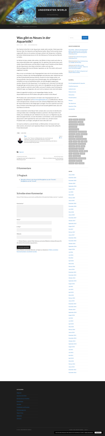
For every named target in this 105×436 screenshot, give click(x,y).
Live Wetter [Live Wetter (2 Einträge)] (71, 146)
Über (18, 133)
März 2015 (71, 295)
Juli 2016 (71, 252)
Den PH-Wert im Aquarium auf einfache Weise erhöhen (78, 71)
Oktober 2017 (72, 220)
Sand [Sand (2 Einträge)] (70, 156)
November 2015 (72, 275)
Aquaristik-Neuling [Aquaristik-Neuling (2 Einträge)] (73, 124)
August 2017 (72, 226)
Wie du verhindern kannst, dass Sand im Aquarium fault (51, 158)
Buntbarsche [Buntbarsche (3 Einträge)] (84, 134)
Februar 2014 (72, 329)
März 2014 (71, 326)
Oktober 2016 (72, 243)
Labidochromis (72, 89)
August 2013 (72, 346)
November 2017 (72, 217)
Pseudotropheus (73, 97)
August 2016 (72, 249)
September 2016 (72, 246)
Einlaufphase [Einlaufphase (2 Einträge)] (72, 139)
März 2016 (71, 263)
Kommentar (20, 203)
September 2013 (72, 343)
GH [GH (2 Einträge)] (79, 141)
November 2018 (72, 206)
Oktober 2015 (72, 278)
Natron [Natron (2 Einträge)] (81, 151)
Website (19, 234)
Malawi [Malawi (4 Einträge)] (82, 146)
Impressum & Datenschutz (29, 26)
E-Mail (19, 226)
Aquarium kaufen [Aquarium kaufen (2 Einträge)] (73, 131)
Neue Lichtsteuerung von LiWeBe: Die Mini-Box (78, 61)
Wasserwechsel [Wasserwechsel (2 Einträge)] (82, 158)
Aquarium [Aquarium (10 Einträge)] (81, 124)
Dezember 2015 (72, 272)
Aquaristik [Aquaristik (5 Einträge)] (80, 122)
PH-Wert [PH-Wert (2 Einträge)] (82, 153)
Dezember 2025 (72, 177)
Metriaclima (71, 94)
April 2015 (71, 292)
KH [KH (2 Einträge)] (82, 141)
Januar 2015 (72, 300)
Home (18, 26)
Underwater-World (52, 10)
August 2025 (72, 189)
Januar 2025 (72, 200)
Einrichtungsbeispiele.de (40, 99)
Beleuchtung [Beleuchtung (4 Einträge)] (72, 134)
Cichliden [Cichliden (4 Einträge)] (71, 136)
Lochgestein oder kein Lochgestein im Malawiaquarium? (28, 158)
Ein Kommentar (32, 44)
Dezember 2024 (72, 203)
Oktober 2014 (72, 309)
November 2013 (72, 338)
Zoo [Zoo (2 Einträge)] (76, 163)
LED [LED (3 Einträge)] (86, 141)
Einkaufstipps (20, 401)
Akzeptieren (98, 432)
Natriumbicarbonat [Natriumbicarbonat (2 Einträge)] (73, 151)
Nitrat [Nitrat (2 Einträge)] (85, 151)
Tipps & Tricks (20, 413)
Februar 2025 (72, 197)
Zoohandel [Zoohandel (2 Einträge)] (81, 163)
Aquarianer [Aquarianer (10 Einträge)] (82, 119)
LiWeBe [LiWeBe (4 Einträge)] (77, 146)
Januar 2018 (72, 214)
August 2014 (72, 315)
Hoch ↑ (86, 429)
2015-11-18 (19, 44)
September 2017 (72, 223)
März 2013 (71, 361)
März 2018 (71, 212)
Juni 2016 (71, 255)
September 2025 (72, 186)
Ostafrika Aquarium (73, 86)
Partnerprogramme (21, 410)
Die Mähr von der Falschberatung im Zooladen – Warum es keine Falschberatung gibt (78, 67)
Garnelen (19, 404)
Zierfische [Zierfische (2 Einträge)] (71, 163)
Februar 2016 (72, 266)
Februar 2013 (72, 364)
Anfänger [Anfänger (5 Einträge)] (76, 119)
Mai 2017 (71, 229)
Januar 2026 (72, 174)
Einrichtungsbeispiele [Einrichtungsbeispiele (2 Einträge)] (81, 139)
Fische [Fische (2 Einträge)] (75, 141)
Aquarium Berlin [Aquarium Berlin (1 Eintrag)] (73, 126)
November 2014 (72, 306)
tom (25, 44)
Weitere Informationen (89, 432)
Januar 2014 (72, 332)
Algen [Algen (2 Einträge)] (70, 119)
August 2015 (72, 283)
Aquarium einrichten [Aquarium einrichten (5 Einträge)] (73, 129)
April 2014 (71, 323)
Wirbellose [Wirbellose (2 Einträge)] (79, 160)
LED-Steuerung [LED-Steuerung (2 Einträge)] (82, 143)
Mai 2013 (71, 355)
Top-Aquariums (72, 103)
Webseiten (19, 415)
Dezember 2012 (72, 369)
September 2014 (72, 312)
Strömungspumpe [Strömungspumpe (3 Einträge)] (73, 158)
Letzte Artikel (23, 133)
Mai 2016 (71, 257)
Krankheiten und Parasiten (23, 407)
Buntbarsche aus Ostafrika (23, 398)
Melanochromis (72, 92)
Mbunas (71, 100)
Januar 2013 (72, 366)
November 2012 (72, 372)
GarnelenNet (72, 109)
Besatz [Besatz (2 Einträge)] (78, 134)
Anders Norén (79, 429)
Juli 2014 (71, 318)
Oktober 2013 (72, 341)
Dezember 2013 (72, 335)
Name (19, 219)
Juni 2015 (71, 289)
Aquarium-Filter (72, 106)
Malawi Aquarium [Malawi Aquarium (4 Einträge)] (73, 148)
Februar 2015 (72, 298)
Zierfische (19, 418)
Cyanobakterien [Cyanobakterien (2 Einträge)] (78, 136)
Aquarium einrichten (21, 395)
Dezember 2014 (72, 303)
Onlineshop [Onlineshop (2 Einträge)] (76, 153)
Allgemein (21, 152)
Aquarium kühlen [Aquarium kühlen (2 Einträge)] (82, 131)
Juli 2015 (71, 286)
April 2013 (71, 358)
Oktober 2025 (72, 183)
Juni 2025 (71, 192)
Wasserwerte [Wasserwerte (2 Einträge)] (72, 160)
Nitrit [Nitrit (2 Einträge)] (70, 153)
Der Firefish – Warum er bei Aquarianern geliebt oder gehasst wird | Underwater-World (78, 51)
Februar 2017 (72, 232)
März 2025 (71, 194)
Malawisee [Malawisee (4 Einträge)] (81, 148)
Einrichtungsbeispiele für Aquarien (77, 83)
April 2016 (71, 260)
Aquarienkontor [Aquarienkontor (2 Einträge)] (72, 122)
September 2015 (72, 280)
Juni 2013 (71, 352)
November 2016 (72, 240)
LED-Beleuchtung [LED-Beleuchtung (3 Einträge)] (73, 143)
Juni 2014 (71, 321)
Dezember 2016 (72, 237)
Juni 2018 (71, 209)
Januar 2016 (72, 269)
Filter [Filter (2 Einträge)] (70, 141)
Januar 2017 (72, 235)
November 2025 (72, 180)
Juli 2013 (71, 349)
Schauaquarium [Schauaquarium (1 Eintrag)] (76, 156)
